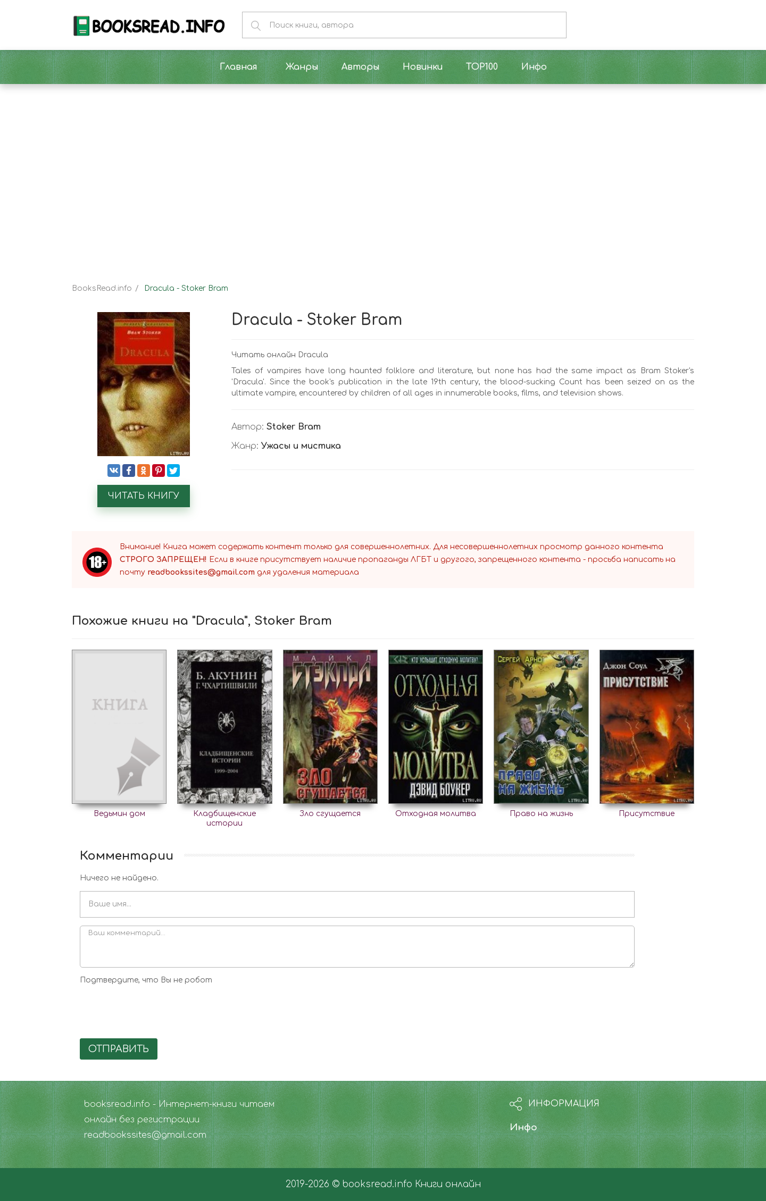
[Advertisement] (383, 174)
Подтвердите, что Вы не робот (146, 980)
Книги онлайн (448, 1184)
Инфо (523, 1127)
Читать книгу (143, 496)
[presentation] (161, 1009)
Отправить (118, 1049)
